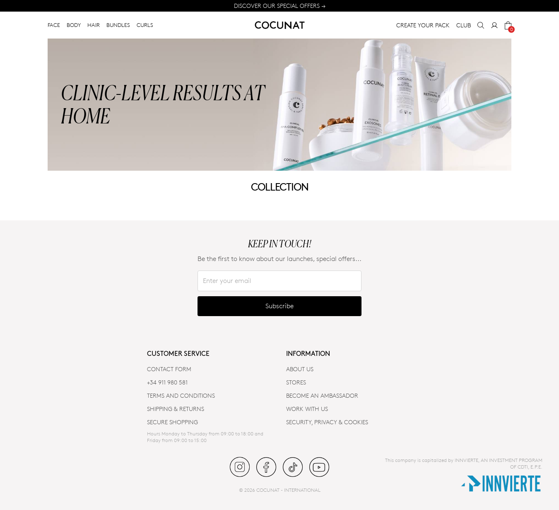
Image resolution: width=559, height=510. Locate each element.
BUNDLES (118, 25)
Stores (296, 382)
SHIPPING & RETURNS (175, 408)
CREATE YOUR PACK (423, 25)
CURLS (145, 25)
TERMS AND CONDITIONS (181, 395)
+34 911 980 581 (167, 382)
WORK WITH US (307, 408)
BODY (74, 25)
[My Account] (494, 25)
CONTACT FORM (169, 368)
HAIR (93, 25)
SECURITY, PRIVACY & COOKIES (327, 421)
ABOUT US (299, 368)
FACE (54, 25)
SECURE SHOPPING (172, 421)
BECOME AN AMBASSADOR (322, 395)
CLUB (463, 25)
